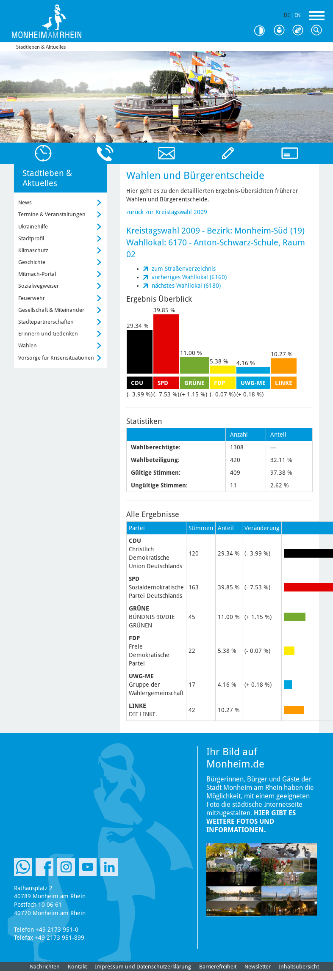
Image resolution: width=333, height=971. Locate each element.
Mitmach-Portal (37, 274)
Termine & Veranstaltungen (52, 214)
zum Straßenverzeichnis (184, 268)
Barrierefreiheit (217, 966)
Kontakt (77, 966)
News (25, 202)
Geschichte (31, 262)
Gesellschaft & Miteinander (51, 310)
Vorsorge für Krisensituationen (56, 358)
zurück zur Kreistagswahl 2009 (166, 212)
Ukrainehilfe (33, 226)
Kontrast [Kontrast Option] (262, 30)
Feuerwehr (31, 298)
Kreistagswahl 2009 (163, 231)
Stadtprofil (31, 238)
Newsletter (257, 966)
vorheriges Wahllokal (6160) (189, 277)
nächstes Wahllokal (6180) (186, 285)
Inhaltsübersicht (299, 966)
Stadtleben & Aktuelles (41, 47)
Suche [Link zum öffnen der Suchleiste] (318, 30)
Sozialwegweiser (38, 286)
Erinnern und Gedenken (48, 333)
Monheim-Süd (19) (269, 231)
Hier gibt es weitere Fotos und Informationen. (251, 821)
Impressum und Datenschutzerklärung (143, 966)
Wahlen (27, 345)
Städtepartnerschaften (46, 322)
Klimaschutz (33, 250)
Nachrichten (45, 966)
